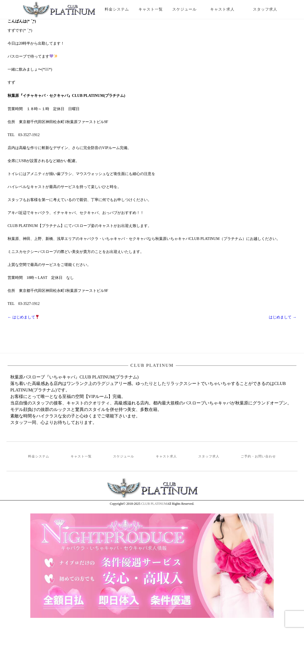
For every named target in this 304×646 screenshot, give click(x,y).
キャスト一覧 (150, 9)
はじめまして (23, 317)
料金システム (117, 9)
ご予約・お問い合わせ (258, 456)
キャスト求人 (226, 9)
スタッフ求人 (270, 9)
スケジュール (184, 9)
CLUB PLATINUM (154, 504)
